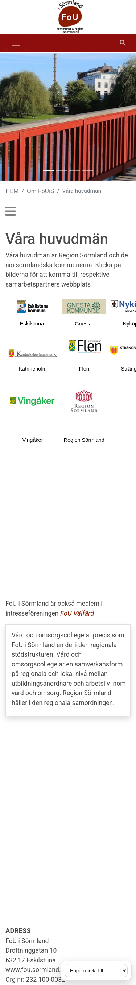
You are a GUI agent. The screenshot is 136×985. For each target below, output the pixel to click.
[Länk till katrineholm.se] (33, 353)
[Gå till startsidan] (65, 17)
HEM (12, 191)
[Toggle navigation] (16, 43)
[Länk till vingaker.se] (32, 400)
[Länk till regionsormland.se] (84, 400)
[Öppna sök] (122, 43)
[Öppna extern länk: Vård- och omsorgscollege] (68, 670)
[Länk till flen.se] (85, 346)
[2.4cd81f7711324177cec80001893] (84, 306)
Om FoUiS (40, 191)
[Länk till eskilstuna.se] (32, 306)
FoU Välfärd (77, 613)
